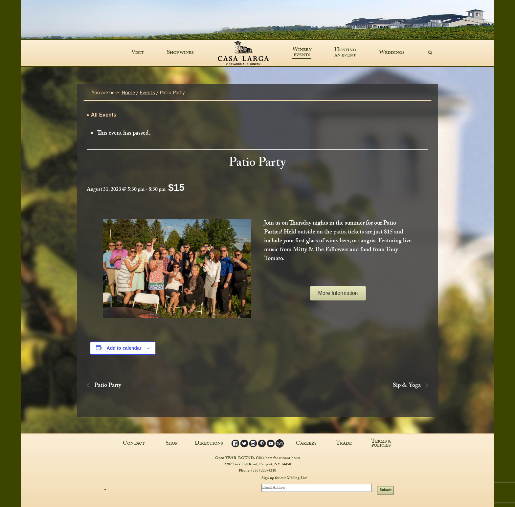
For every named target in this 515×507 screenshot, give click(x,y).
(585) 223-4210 (263, 471)
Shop (171, 444)
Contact (134, 444)
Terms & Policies (381, 444)
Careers (306, 444)
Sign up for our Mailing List (284, 478)
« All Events (101, 115)
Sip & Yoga (407, 386)
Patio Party (107, 386)
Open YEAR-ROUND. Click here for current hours (257, 458)
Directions (209, 444)
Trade (344, 444)
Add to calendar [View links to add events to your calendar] (124, 348)
